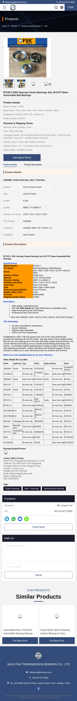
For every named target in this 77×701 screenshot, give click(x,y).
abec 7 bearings (32, 488)
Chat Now (38, 527)
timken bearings (12, 488)
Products (14, 26)
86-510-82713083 (65, 2)
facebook (38, 689)
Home (4, 26)
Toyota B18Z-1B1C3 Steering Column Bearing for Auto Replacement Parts (55, 632)
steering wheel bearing (54, 488)
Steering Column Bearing (30, 26)
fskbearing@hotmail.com (14, 2)
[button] (49, 84)
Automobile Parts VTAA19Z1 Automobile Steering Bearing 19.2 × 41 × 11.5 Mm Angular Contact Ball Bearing (18, 632)
